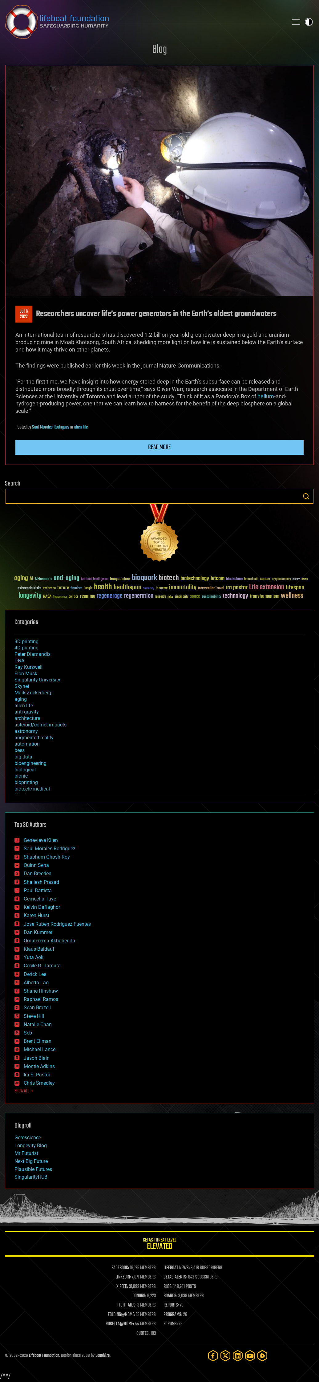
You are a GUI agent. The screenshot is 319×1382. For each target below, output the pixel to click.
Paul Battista (38, 890)
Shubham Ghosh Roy (47, 857)
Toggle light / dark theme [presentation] (309, 22)
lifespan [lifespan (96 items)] (295, 587)
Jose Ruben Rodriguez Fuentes (57, 924)
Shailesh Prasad (41, 882)
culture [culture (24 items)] (296, 579)
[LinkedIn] (238, 1355)
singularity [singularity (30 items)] (181, 597)
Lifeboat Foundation (44, 1355)
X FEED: (122, 1287)
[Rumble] (262, 1355)
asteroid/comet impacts (40, 725)
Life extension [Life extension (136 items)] (266, 587)
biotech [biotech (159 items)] (169, 578)
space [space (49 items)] (195, 596)
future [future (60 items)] (63, 588)
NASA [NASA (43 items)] (47, 596)
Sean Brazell (37, 1007)
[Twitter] (225, 1355)
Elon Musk (25, 674)
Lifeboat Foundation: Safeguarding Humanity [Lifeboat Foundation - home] (144, 22)
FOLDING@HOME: (121, 1315)
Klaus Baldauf (39, 949)
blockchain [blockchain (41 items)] (234, 579)
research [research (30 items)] (160, 597)
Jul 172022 (24, 314)
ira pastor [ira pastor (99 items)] (237, 587)
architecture (27, 718)
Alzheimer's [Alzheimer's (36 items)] (43, 579)
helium (265, 396)
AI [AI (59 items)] (31, 579)
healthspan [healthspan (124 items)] (127, 587)
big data (23, 757)
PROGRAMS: (173, 1315)
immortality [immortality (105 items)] (182, 587)
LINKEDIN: (123, 1277)
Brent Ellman (37, 1041)
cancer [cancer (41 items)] (265, 579)
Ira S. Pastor (37, 1075)
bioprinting (26, 782)
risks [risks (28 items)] (170, 597)
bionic (21, 776)
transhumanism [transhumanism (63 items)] (264, 596)
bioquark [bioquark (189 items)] (144, 578)
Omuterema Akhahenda (49, 941)
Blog (159, 50)
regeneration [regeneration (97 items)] (138, 596)
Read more (159, 447)
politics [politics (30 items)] (74, 597)
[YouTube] (250, 1355)
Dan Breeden (37, 873)
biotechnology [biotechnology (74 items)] (194, 578)
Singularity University (37, 680)
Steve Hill (34, 1016)
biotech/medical (32, 789)
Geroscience (27, 1137)
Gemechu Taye (40, 899)
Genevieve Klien (41, 840)
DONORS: (139, 1296)
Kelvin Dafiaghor (42, 907)
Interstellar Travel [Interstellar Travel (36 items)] (211, 588)
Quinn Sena (36, 865)
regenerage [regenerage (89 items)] (110, 596)
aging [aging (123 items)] (21, 578)
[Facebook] (213, 1355)
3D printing (26, 641)
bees (19, 750)
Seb (28, 1033)
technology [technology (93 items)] (235, 596)
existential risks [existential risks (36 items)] (29, 588)
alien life (81, 427)
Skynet (21, 686)
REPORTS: (171, 1305)
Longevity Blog (30, 1145)
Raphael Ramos (41, 999)
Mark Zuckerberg (32, 693)
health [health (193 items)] (103, 587)
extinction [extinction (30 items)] (49, 589)
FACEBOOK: (120, 1268)
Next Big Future (31, 1161)
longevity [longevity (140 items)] (30, 596)
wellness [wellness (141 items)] (292, 596)
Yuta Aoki (34, 957)
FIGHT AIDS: (126, 1305)
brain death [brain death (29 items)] (251, 579)
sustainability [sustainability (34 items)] (211, 597)
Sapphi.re (102, 1355)
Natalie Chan (38, 1024)
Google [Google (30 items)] (88, 589)
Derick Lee (35, 974)
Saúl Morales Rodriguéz (50, 427)
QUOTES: (143, 1334)
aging (20, 699)
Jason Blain (37, 1058)
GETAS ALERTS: (175, 1277)
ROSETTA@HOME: (120, 1324)
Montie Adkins (39, 1066)
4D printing (26, 648)
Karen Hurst (36, 915)
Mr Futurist (26, 1153)
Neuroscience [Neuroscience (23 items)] (60, 597)
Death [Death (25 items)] (304, 579)
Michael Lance (39, 1049)
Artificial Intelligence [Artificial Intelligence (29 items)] (94, 579)
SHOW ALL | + (23, 1091)
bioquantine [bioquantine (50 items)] (120, 578)
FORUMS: (171, 1324)
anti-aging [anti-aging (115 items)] (66, 578)
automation (27, 744)
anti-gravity (26, 712)
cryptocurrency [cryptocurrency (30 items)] (281, 579)
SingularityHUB (30, 1177)
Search (306, 496)
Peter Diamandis (32, 654)
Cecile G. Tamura (42, 966)
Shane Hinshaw (41, 991)
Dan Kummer (38, 932)
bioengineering (30, 763)
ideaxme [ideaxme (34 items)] (162, 589)
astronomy (26, 731)
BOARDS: (170, 1296)
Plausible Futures (33, 1169)
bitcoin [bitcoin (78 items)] (217, 578)
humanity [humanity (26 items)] (148, 589)
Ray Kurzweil (28, 667)
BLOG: (168, 1287)
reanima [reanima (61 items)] (87, 596)
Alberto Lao (36, 983)
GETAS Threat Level (159, 1244)
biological (25, 770)
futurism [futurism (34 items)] (76, 589)
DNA (19, 661)
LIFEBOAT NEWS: (177, 1268)
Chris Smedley (39, 1083)
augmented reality (34, 738)
